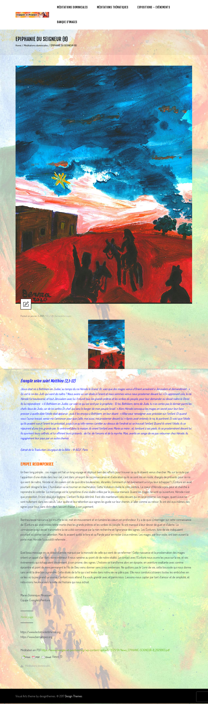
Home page (26, 617)
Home (18, 45)
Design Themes (73, 696)
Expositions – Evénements (153, 7)
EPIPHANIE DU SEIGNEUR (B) (64, 45)
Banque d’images (67, 22)
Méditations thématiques (112, 7)
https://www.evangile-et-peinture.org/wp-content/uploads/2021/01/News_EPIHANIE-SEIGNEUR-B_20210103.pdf (106, 650)
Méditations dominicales (72, 7)
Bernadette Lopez (63, 316)
